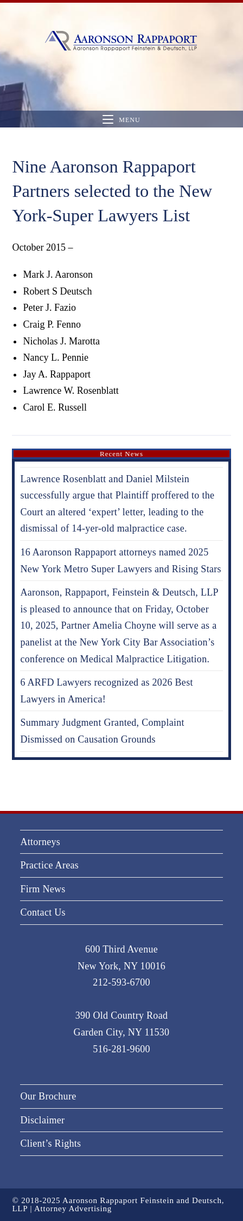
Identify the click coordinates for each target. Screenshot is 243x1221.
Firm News (42, 889)
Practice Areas (49, 865)
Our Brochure (48, 1096)
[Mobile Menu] (121, 119)
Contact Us (43, 912)
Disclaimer (42, 1120)
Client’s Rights (50, 1143)
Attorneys (40, 841)
